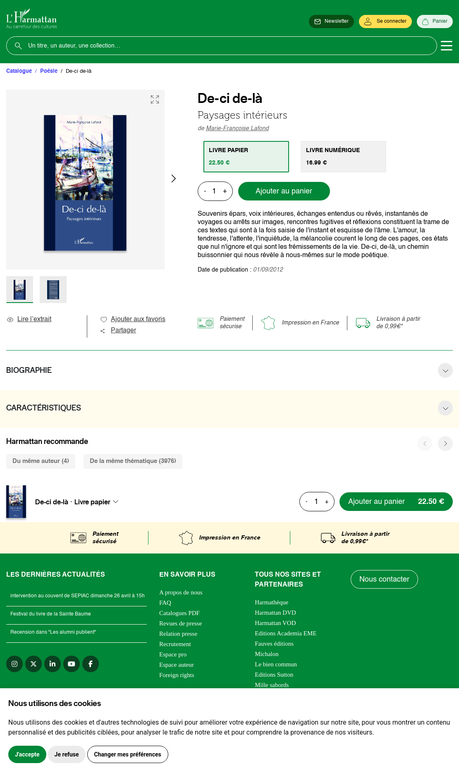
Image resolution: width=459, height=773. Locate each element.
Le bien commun (276, 664)
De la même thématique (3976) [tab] (133, 461)
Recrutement (175, 644)
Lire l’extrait (28, 319)
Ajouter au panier (284, 191)
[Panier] (435, 21)
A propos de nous (181, 592)
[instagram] (14, 664)
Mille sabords (272, 685)
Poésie (48, 71)
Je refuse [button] (67, 754)
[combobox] (98, 501)
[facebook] (90, 664)
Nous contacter (384, 579)
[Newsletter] (331, 21)
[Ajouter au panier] (396, 501)
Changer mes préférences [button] (127, 754)
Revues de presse (180, 623)
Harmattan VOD (275, 623)
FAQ (165, 602)
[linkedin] (52, 664)
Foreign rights (176, 675)
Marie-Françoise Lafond (237, 128)
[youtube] (71, 664)
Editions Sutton (274, 674)
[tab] (246, 156)
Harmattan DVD (275, 612)
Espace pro (172, 654)
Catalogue (19, 71)
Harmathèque (271, 602)
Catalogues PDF (179, 613)
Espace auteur (176, 664)
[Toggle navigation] (446, 46)
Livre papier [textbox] (92, 501)
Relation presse (178, 633)
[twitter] (33, 664)
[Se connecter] (385, 21)
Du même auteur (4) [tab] (40, 461)
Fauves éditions (274, 643)
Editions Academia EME (285, 633)
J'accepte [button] (27, 754)
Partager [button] (118, 330)
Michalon (267, 654)
